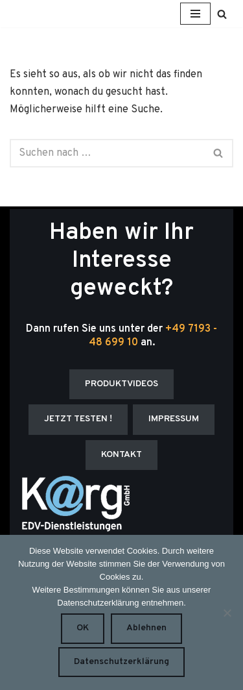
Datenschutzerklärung (121, 661)
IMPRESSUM (173, 419)
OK (82, 628)
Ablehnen (146, 628)
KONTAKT (121, 454)
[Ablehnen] (226, 612)
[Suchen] (222, 14)
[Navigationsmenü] (195, 14)
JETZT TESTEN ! (78, 419)
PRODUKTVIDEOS (121, 383)
